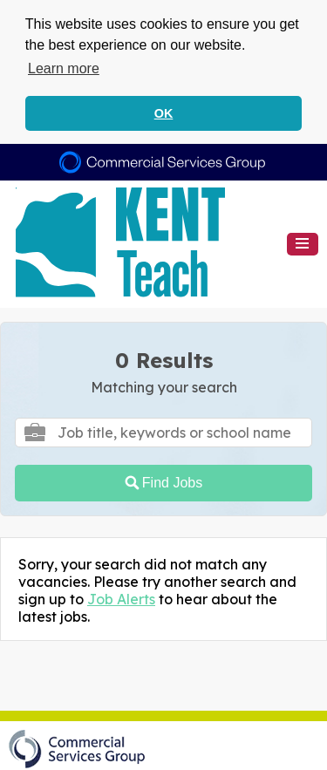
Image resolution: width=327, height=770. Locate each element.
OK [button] (164, 113)
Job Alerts (121, 597)
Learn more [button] (63, 68)
